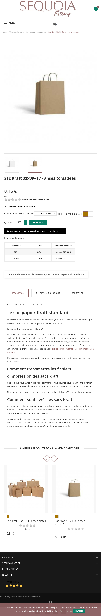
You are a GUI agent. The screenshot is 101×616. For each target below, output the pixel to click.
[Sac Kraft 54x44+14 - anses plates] (26, 489)
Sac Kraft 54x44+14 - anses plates (26, 521)
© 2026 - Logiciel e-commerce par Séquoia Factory (20, 596)
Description (17, 293)
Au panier (38, 222)
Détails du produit (49, 293)
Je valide (79, 611)
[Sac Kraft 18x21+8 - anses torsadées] (74, 489)
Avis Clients (14, 582)
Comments (77, 293)
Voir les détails (66, 611)
